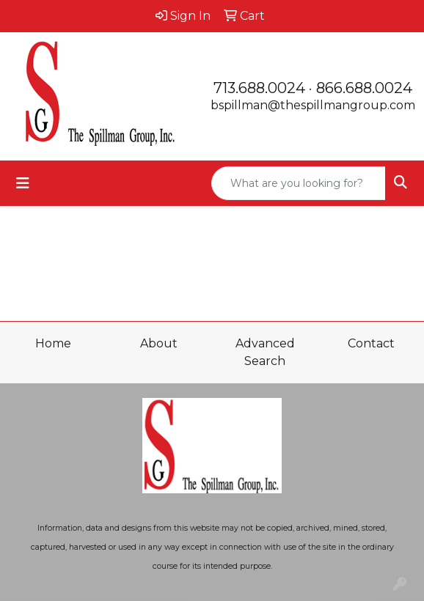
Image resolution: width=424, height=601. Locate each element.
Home (53, 343)
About (159, 343)
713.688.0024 (259, 88)
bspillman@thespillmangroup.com (313, 105)
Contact (371, 343)
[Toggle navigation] (22, 183)
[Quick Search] (298, 183)
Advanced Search (265, 352)
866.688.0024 (364, 88)
